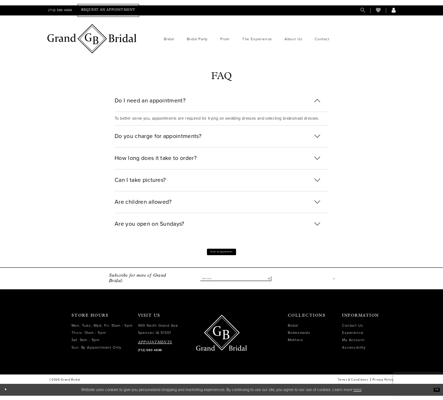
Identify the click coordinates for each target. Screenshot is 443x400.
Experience (352, 337)
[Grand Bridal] (92, 39)
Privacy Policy (383, 384)
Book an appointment (221, 254)
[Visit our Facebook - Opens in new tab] (332, 283)
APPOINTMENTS (155, 346)
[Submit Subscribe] (267, 283)
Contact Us (352, 329)
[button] (393, 10)
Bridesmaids (299, 337)
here (357, 394)
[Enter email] (235, 283)
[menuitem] (60, 10)
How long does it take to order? (156, 158)
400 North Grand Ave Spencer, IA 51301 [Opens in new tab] (158, 333)
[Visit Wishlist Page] (378, 10)
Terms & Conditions (353, 384)
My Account (353, 344)
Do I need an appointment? (150, 100)
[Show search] (362, 10)
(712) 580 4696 (150, 355)
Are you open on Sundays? (149, 223)
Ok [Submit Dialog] (434, 394)
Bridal (293, 329)
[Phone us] (60, 10)
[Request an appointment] (108, 10)
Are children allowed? (143, 202)
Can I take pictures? (140, 180)
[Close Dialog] (7, 394)
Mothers (295, 344)
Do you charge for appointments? (158, 136)
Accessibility (353, 351)
